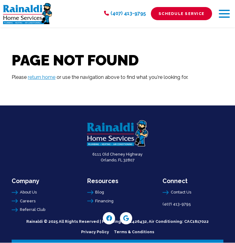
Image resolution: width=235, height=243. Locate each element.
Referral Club (32, 209)
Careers (27, 201)
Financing (104, 201)
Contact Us (181, 192)
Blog (99, 192)
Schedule (181, 13)
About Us (28, 192)
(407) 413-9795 (128, 13)
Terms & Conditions (134, 232)
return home (41, 77)
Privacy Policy (95, 232)
